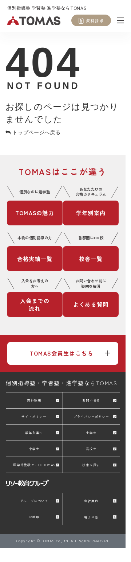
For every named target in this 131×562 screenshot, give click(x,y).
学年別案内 (34, 432)
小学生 (91, 432)
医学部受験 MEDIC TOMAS (34, 464)
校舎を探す (91, 464)
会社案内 (91, 501)
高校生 (91, 448)
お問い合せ (91, 400)
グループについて (34, 501)
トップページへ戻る (33, 132)
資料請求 (95, 20)
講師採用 (34, 400)
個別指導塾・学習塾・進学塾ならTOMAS (61, 383)
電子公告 (91, 517)
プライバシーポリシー (91, 416)
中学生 (34, 448)
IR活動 (34, 517)
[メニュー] (120, 20)
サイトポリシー (34, 416)
